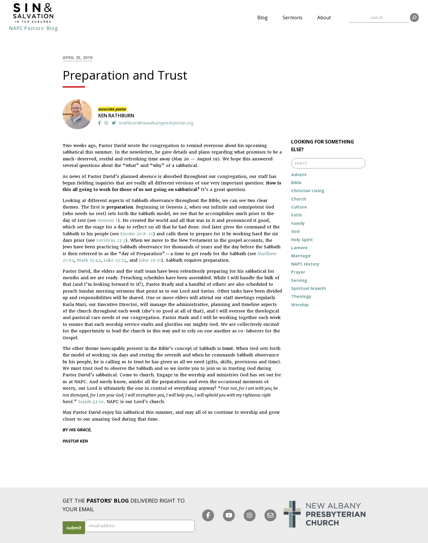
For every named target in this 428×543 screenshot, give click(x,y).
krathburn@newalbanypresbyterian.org (156, 123)
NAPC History (305, 264)
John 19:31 (150, 260)
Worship (300, 304)
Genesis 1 (107, 220)
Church (298, 199)
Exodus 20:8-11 (136, 233)
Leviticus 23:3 (110, 240)
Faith (296, 215)
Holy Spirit (302, 239)
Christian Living (307, 190)
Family (298, 223)
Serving (299, 280)
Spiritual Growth (308, 288)
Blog (262, 17)
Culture (299, 207)
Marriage (301, 255)
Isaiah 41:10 (91, 401)
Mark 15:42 (89, 260)
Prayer (298, 272)
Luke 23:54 (115, 260)
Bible (296, 182)
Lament (299, 247)
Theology (301, 296)
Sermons (292, 17)
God (295, 231)
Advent (299, 174)
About (324, 17)
